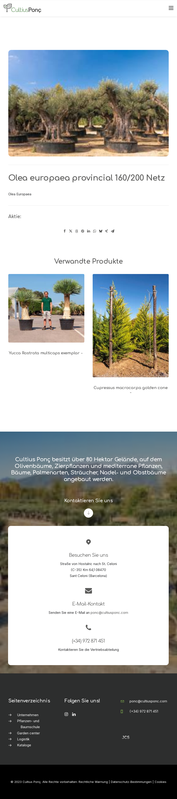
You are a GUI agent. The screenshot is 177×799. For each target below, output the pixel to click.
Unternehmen (27, 715)
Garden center (28, 733)
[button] (46, 308)
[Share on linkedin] (88, 231)
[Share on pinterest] (82, 231)
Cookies (160, 782)
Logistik (23, 739)
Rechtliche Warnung (93, 782)
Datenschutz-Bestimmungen (131, 782)
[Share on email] (112, 231)
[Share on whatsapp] (94, 231)
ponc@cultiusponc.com (109, 612)
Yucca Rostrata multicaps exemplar (46, 353)
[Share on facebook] (64, 231)
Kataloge (24, 745)
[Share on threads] (76, 231)
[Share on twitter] (70, 231)
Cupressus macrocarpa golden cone (131, 390)
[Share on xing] (106, 231)
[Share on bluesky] (100, 231)
